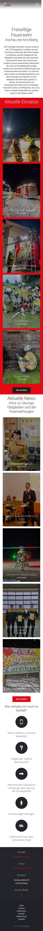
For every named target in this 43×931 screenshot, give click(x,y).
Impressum (21, 911)
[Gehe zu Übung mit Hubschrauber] (21, 555)
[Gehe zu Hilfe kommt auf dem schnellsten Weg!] (21, 831)
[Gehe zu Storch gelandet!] (21, 666)
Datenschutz (21, 916)
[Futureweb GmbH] (21, 926)
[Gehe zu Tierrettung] (21, 301)
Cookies (21, 919)
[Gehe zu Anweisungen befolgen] (21, 806)
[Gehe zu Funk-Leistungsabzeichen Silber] (21, 610)
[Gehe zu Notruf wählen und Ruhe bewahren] (21, 727)
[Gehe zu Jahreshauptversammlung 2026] (21, 499)
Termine (21, 908)
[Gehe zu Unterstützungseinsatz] (21, 135)
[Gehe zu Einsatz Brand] (21, 357)
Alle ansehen (21, 390)
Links (21, 905)
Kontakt (21, 914)
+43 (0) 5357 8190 (23, 868)
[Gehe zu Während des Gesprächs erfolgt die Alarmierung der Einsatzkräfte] (21, 780)
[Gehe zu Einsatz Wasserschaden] (21, 246)
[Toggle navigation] (39, 4)
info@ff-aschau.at (23, 857)
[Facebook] (21, 895)
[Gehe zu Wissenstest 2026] (21, 444)
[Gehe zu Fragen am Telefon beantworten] (21, 753)
